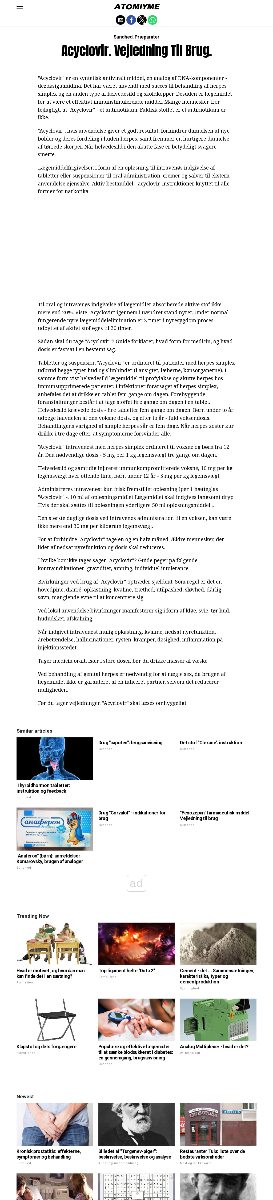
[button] (20, 7)
